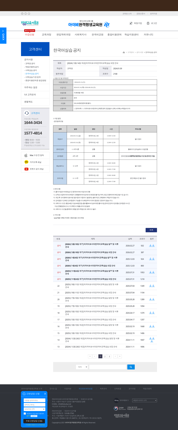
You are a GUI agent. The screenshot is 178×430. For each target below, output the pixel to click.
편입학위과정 (63, 34)
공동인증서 (140, 13)
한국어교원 (97, 34)
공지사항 (28, 59)
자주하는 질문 (30, 87)
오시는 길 (53, 388)
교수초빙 (132, 388)
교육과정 (46, 34)
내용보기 (34, 416)
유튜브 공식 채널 (37, 169)
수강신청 (29, 34)
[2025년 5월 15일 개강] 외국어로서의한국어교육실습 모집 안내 (90, 319)
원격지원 (153, 13)
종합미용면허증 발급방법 (35, 80)
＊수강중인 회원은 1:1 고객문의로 (35, 425)
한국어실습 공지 (32, 73)
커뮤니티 (148, 34)
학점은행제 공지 (32, 67)
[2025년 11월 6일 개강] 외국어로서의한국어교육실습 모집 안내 (90, 279)
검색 (131, 367)
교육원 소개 (127, 13)
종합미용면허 (114, 34)
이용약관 (67, 388)
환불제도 (28, 101)
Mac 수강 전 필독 (37, 155)
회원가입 (138, 23)
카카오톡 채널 (35, 162)
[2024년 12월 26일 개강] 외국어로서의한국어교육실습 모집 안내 (91, 346)
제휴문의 (103, 388)
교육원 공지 (30, 63)
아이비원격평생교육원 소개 (31, 388)
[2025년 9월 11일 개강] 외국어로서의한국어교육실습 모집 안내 (90, 292)
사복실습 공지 (31, 70)
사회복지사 (80, 34)
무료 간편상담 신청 (33, 421)
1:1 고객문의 (30, 94)
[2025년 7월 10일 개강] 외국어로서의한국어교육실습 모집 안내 (90, 306)
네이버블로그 (124, 400)
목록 (151, 230)
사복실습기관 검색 (33, 77)
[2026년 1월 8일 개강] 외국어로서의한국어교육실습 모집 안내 (90, 265)
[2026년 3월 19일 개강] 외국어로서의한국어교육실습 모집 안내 (90, 252)
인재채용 (117, 388)
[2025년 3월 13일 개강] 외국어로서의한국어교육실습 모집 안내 (90, 333)
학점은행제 (147, 388)
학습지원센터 (131, 34)
